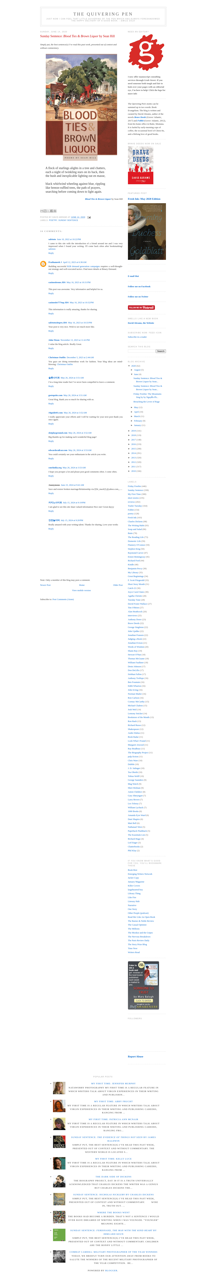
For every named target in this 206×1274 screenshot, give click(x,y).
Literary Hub (134, 901)
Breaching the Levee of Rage (146, 401)
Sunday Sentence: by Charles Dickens (113, 1194)
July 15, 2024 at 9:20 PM (72, 520)
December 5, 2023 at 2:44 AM (80, 357)
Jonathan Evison (135, 643)
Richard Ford (134, 560)
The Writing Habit (136, 525)
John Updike (133, 631)
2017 (133, 439)
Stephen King (134, 549)
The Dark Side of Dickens (114, 1176)
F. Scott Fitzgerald (136, 580)
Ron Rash (132, 721)
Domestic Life (134, 541)
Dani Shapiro (134, 819)
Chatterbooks (134, 846)
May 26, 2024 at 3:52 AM (75, 412)
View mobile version (81, 590)
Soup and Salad (135, 529)
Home (82, 585)
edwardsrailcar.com (58, 450)
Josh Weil (132, 709)
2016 (133, 444)
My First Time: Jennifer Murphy (113, 1083)
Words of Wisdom (136, 647)
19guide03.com (56, 412)
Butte (130, 533)
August (137, 369)
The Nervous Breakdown (139, 936)
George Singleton (136, 627)
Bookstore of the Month (139, 717)
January (138, 425)
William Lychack (135, 807)
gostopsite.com (56, 395)
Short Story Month (136, 584)
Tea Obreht (133, 772)
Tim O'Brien (133, 607)
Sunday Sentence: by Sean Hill (77, 36)
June (136, 374)
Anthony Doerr (135, 619)
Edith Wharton (134, 686)
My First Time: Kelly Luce (113, 1158)
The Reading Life (136, 537)
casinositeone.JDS (57, 282)
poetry (53, 220)
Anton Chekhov (135, 792)
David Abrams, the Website (141, 323)
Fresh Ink (132, 517)
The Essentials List (136, 835)
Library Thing (134, 893)
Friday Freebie (134, 486)
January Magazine (136, 881)
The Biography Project (138, 752)
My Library (133, 572)
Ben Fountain (134, 682)
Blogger (111, 1270)
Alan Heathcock (135, 611)
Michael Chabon (135, 705)
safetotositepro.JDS (58, 322)
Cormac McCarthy (136, 701)
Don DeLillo (133, 670)
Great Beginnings (136, 576)
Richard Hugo (134, 839)
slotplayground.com (58, 432)
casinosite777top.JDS (59, 302)
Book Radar (133, 737)
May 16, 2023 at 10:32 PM (82, 302)
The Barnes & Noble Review (141, 921)
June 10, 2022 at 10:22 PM (69, 239)
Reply (51, 253)
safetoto (52, 239)
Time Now (133, 948)
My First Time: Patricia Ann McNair (113, 1119)
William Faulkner (136, 662)
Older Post (118, 585)
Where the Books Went (113, 1212)
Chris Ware (133, 760)
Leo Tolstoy (133, 803)
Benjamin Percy (135, 568)
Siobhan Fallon (135, 674)
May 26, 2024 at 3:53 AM (79, 450)
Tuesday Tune (134, 600)
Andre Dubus (134, 733)
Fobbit (131, 509)
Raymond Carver (135, 553)
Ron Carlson (133, 697)
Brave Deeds (134, 623)
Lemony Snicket (135, 713)
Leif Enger (133, 842)
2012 (133, 462)
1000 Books (133, 811)
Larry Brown (134, 799)
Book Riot (132, 870)
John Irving (133, 690)
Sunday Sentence (68, 220)
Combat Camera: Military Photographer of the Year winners (113, 1252)
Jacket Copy (133, 877)
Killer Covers (134, 885)
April (136, 411)
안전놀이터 (54, 520)
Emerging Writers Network (140, 874)
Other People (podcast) (138, 913)
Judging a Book (135, 639)
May (136, 407)
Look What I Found (137, 741)
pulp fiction (133, 756)
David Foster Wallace (137, 603)
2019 (133, 430)
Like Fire (132, 897)
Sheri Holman (134, 788)
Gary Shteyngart (135, 795)
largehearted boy (135, 889)
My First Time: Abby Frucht (113, 1101)
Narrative (132, 905)
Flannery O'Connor (136, 545)
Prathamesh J (55, 262)
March (137, 416)
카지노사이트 (55, 502)
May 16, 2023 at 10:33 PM (80, 322)
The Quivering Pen (103, 14)
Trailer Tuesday (135, 506)
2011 (133, 466)
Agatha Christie (135, 596)
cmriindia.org (55, 467)
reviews (131, 502)
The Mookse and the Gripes (140, 932)
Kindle (131, 564)
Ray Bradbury (134, 748)
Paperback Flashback (137, 831)
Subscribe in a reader (137, 337)
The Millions (134, 928)
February (138, 420)
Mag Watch (133, 784)
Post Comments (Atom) (63, 599)
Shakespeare (133, 729)
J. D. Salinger (134, 768)
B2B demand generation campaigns (83, 266)
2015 (133, 448)
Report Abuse (135, 1056)
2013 (133, 457)
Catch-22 (132, 588)
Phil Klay (132, 850)
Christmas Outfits (57, 357)
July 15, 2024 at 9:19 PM (74, 502)
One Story (132, 909)
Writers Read (134, 952)
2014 (133, 453)
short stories (133, 498)
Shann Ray (133, 650)
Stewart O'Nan (134, 654)
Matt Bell (132, 823)
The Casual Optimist (137, 924)
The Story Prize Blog (137, 944)
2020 (133, 366)
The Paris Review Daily (139, 940)
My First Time (134, 494)
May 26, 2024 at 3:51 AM (72, 377)
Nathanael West (135, 827)
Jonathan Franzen (136, 635)
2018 (133, 435)
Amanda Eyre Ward (137, 815)
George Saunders (135, 780)
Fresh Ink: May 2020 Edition (144, 198)
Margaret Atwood (136, 744)
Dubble (131, 764)
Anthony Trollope (136, 678)
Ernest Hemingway (136, 556)
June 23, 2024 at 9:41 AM (72, 485)
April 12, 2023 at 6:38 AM (74, 262)
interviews (132, 615)
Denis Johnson (134, 666)
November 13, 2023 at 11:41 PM (75, 340)
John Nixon (54, 340)
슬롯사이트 (54, 377)
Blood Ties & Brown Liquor (98, 199)
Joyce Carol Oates (136, 592)
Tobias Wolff (134, 776)
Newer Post (45, 585)
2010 (133, 471)
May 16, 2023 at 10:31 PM (79, 282)
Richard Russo (134, 725)
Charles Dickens (135, 521)
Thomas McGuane (136, 658)
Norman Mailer (135, 694)
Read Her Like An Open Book (141, 917)
